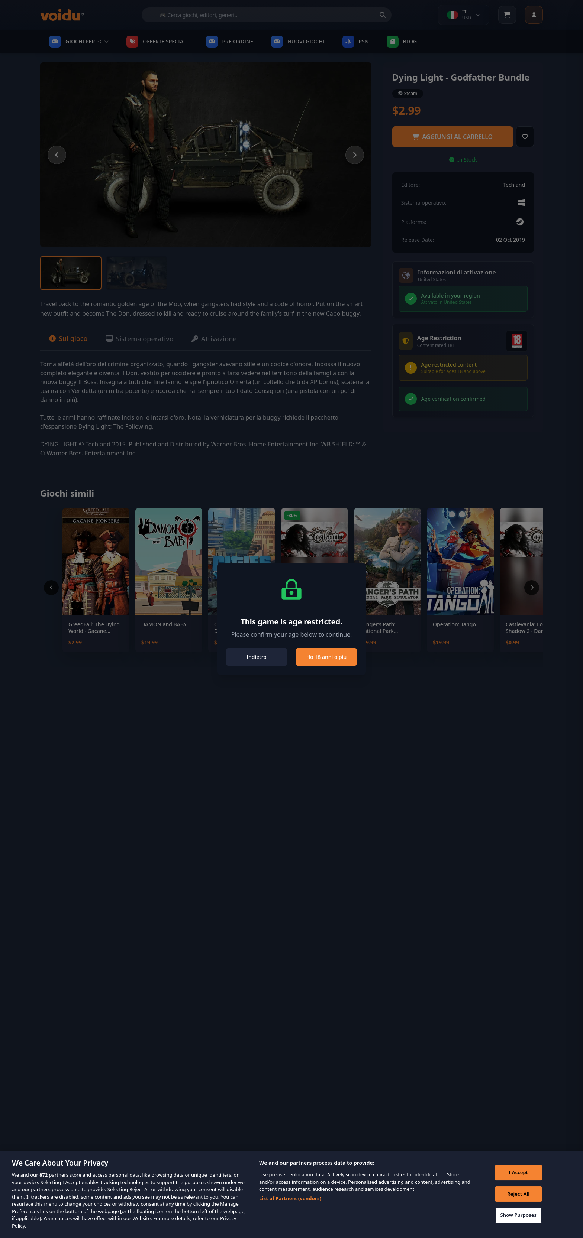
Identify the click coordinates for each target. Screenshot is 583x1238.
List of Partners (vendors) (290, 1207)
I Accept (518, 1182)
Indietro (257, 656)
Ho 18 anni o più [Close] (326, 656)
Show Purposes (518, 1224)
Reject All (518, 1203)
